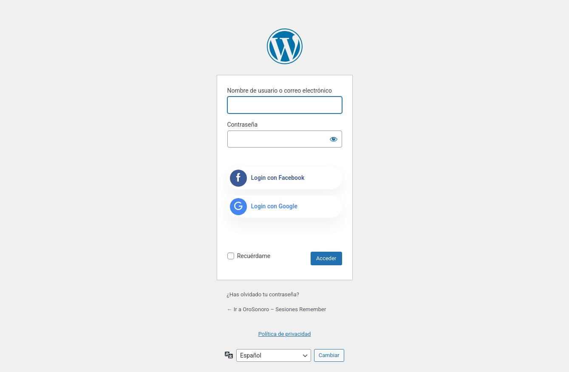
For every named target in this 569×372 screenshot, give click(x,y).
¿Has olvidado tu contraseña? (263, 294)
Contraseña (242, 124)
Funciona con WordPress (285, 46)
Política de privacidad (284, 334)
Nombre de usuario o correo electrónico (279, 90)
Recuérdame (253, 256)
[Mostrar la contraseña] (333, 139)
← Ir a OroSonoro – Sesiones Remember (276, 309)
